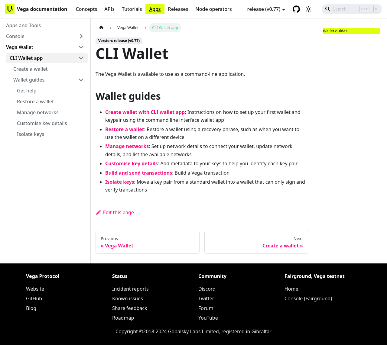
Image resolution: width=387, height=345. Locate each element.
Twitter (206, 298)
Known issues (127, 298)
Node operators (213, 9)
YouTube (208, 317)
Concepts (86, 9)
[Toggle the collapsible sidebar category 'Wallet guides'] (81, 80)
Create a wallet (30, 69)
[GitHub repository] (296, 9)
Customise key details (42, 123)
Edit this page (115, 212)
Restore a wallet (35, 101)
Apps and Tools (23, 25)
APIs (109, 9)
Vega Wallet (19, 47)
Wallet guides (28, 79)
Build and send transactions (138, 172)
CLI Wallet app (26, 58)
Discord (207, 288)
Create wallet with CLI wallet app (145, 112)
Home (291, 288)
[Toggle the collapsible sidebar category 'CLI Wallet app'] (81, 58)
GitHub (34, 298)
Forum (205, 308)
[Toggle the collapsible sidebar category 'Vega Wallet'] (81, 47)
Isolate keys (30, 134)
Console (15, 36)
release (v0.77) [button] (264, 9)
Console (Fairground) (308, 298)
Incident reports (130, 288)
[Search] (352, 9)
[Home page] (101, 27)
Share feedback (129, 308)
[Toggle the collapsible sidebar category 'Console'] (81, 36)
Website (35, 288)
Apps (155, 9)
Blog (31, 308)
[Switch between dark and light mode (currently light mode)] (308, 9)
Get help (27, 90)
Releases (178, 9)
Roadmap (123, 317)
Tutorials (132, 9)
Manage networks (38, 112)
